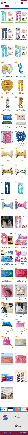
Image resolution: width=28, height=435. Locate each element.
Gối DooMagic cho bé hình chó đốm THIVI (21, 316)
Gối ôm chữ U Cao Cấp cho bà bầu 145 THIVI (7, 25)
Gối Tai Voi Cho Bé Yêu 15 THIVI (20, 213)
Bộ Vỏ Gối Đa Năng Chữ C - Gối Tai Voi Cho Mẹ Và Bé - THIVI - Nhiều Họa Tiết (7, 94)
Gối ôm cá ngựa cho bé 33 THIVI (20, 110)
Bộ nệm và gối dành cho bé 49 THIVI (7, 144)
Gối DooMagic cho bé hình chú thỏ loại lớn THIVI (20, 333)
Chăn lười (20, 384)
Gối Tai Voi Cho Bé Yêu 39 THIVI (7, 161)
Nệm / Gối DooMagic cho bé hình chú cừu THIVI (20, 299)
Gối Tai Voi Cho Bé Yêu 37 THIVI (20, 161)
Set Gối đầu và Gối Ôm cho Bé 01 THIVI (20, 127)
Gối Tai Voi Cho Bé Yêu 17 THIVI (7, 213)
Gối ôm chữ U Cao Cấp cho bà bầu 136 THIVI (7, 42)
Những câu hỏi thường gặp (18, 426)
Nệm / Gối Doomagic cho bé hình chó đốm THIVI (7, 316)
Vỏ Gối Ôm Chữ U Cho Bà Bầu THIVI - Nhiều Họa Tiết (21, 94)
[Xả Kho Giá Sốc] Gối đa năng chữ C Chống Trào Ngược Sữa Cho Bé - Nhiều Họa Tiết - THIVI (7, 77)
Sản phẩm (5, 9)
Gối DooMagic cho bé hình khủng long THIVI (7, 333)
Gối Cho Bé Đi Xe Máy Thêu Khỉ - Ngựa (7, 384)
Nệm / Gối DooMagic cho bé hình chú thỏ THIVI (7, 299)
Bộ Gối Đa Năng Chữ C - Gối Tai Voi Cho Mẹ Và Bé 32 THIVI (20, 145)
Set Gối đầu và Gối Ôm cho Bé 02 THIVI (7, 127)
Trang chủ (2, 9)
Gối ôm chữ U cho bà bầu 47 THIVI (21, 230)
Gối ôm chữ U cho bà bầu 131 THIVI (21, 59)
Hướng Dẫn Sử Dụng (17, 425)
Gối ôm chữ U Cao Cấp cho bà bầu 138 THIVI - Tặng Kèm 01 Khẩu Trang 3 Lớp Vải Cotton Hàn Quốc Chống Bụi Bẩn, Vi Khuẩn (20, 26)
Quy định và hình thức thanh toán (18, 417)
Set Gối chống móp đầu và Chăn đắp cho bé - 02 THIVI (7, 265)
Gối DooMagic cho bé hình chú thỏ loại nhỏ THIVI (7, 350)
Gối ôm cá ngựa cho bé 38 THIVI (7, 110)
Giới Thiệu (16, 416)
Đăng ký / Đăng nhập (24, 0)
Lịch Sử (16, 424)
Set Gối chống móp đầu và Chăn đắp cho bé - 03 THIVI (21, 248)
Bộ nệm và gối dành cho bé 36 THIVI (7, 281)
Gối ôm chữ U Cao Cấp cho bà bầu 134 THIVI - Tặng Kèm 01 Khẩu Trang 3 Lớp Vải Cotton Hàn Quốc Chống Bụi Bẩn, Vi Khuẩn (20, 43)
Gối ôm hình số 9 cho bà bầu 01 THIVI (7, 247)
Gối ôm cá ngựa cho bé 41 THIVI (20, 76)
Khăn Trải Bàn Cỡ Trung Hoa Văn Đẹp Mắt (7, 401)
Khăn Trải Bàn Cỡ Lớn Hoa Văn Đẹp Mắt (7, 230)
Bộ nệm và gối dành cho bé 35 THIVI (21, 281)
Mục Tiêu (16, 423)
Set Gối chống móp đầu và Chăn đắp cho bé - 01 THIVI (21, 265)
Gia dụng (8, 9)
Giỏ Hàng (7, 5)
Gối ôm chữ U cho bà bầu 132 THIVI (7, 59)
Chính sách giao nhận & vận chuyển (19, 418)
